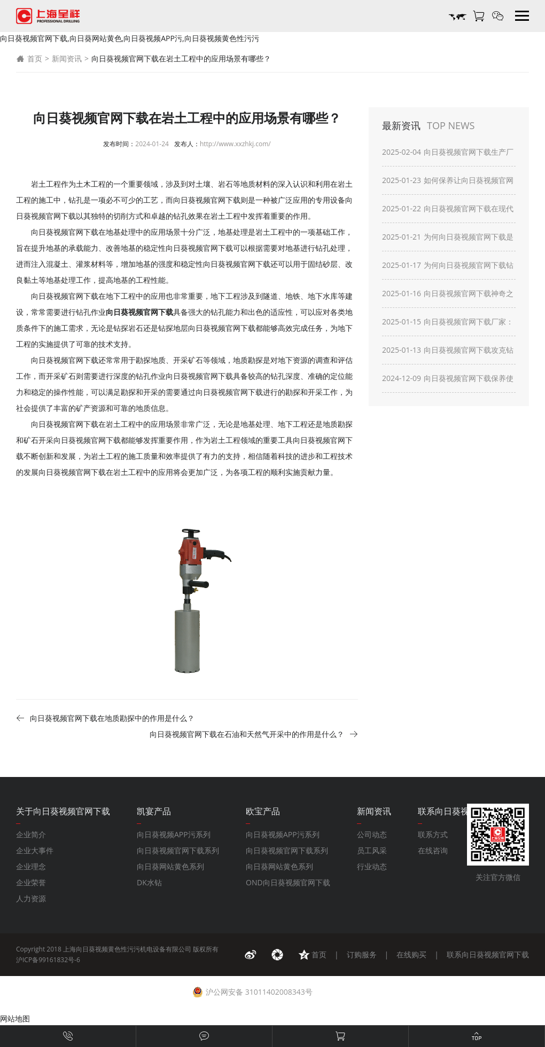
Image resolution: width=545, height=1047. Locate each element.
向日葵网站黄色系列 (170, 866)
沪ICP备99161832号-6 (48, 959)
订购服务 (362, 954)
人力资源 (31, 898)
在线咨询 (433, 850)
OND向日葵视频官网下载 (288, 882)
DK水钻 (149, 882)
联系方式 (433, 834)
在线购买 (411, 954)
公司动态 (372, 834)
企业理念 (31, 866)
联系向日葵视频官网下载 (488, 954)
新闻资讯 (67, 58)
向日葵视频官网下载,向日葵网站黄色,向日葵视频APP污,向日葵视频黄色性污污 (129, 38)
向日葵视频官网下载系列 (178, 850)
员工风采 (372, 850)
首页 (29, 58)
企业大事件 (34, 850)
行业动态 (372, 866)
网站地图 (15, 1018)
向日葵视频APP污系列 (174, 834)
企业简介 (31, 834)
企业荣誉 (31, 882)
